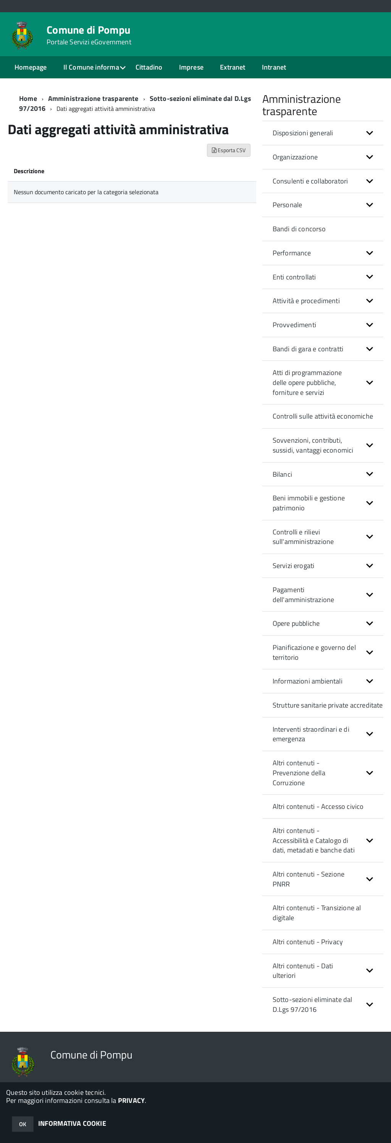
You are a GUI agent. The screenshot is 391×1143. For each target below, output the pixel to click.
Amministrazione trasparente (93, 98)
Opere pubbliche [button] (296, 623)
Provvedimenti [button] (294, 325)
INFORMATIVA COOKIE (72, 1123)
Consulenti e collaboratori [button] (310, 181)
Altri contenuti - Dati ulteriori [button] (303, 971)
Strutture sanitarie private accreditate (328, 705)
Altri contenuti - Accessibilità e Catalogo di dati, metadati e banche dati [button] (314, 840)
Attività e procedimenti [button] (306, 300)
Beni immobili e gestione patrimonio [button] (309, 503)
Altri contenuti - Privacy (308, 942)
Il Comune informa (91, 67)
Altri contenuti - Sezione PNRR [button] (309, 879)
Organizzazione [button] (295, 157)
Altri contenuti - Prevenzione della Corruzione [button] (299, 772)
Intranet (274, 67)
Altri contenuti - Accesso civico (318, 806)
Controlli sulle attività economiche (323, 416)
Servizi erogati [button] (294, 565)
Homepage (31, 67)
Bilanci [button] (282, 474)
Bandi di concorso (299, 229)
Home (28, 98)
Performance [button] (292, 253)
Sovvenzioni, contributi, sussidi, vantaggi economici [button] (313, 445)
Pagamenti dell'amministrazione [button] (303, 594)
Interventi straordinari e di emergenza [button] (311, 734)
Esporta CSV (229, 150)
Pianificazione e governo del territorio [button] (314, 652)
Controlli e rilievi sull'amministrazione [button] (303, 537)
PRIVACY (131, 1100)
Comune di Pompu (89, 35)
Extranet (232, 67)
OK (22, 1124)
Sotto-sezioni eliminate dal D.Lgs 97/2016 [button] (312, 1004)
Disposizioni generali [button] (303, 133)
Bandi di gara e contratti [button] (308, 349)
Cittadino (149, 67)
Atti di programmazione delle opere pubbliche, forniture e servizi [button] (307, 382)
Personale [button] (287, 205)
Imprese (191, 67)
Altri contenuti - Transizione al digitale (317, 913)
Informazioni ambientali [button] (308, 681)
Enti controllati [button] (294, 277)
